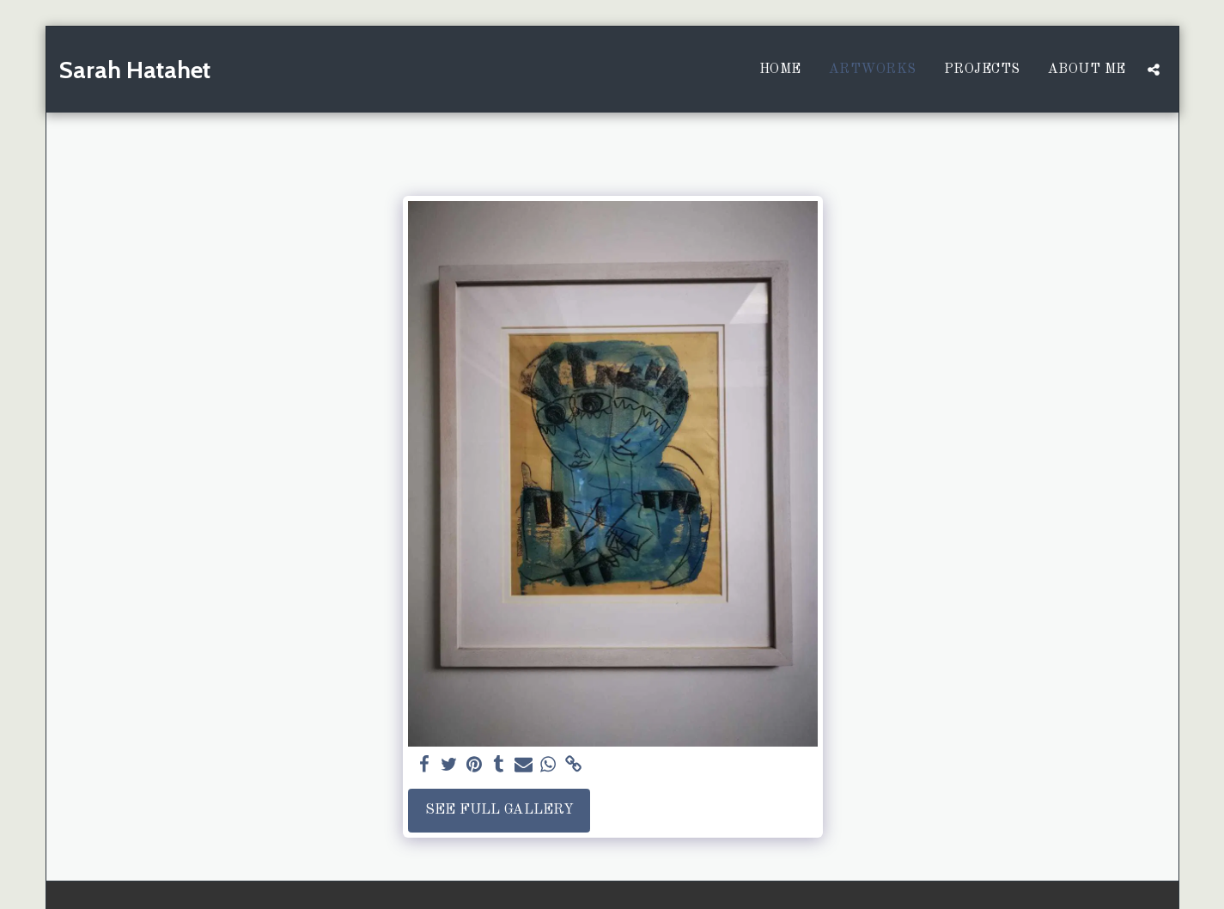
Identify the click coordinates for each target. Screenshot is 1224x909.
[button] (1153, 69)
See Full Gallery (499, 809)
